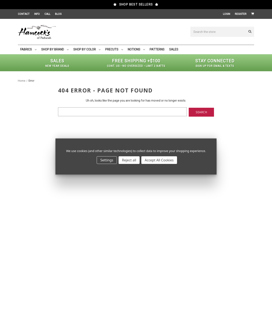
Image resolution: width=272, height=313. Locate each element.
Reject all (129, 160)
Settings (106, 160)
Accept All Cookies (159, 160)
